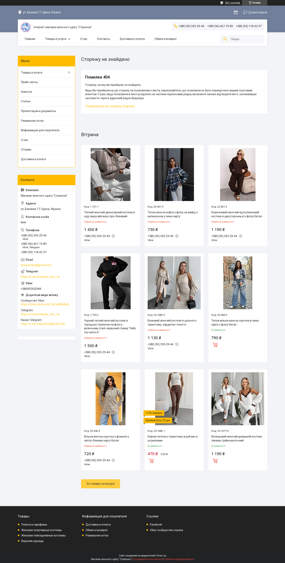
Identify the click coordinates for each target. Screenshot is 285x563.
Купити (215, 344)
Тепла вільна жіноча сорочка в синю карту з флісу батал (235, 322)
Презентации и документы (38, 111)
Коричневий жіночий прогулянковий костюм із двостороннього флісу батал (236, 214)
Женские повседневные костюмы (43, 535)
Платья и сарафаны (34, 524)
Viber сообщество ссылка (166, 530)
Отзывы (26, 149)
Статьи (25, 101)
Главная (30, 38)
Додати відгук (257, 12)
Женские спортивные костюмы (41, 530)
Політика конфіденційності (179, 559)
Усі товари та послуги (100, 483)
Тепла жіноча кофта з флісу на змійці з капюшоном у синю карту (173, 214)
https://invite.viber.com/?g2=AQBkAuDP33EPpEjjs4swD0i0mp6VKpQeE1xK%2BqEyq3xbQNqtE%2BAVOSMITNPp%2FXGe (46, 304)
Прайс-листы (29, 82)
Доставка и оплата (132, 38)
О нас (83, 38)
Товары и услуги (55, 38)
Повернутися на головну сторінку (110, 106)
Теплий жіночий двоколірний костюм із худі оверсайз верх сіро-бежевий (109, 214)
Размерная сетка (32, 120)
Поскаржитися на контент (147, 559)
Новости (26, 91)
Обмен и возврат (166, 38)
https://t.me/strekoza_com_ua (40, 276)
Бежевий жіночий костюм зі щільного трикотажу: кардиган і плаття (172, 322)
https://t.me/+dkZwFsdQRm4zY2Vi (43, 324)
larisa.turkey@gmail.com (36, 265)
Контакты (103, 38)
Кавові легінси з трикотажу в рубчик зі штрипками (173, 438)
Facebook (156, 524)
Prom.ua (161, 555)
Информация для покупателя (40, 130)
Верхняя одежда (32, 541)
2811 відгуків (232, 2)
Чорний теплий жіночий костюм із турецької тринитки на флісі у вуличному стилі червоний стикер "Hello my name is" (110, 326)
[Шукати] (225, 39)
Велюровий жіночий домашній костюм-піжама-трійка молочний (237, 438)
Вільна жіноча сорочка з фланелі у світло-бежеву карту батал (106, 438)
